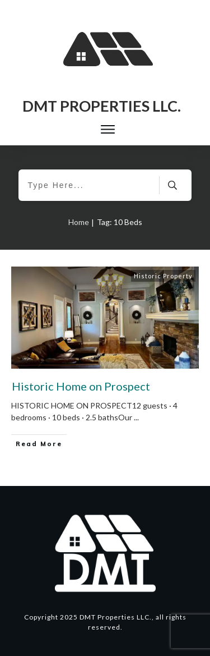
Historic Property (163, 275)
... (136, 417)
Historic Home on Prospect (81, 386)
